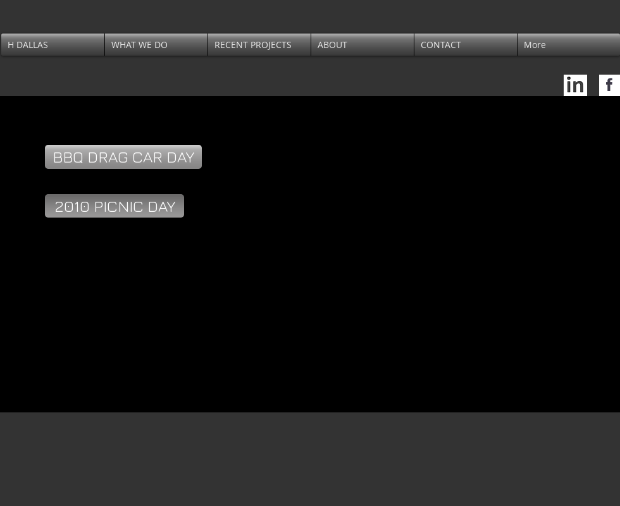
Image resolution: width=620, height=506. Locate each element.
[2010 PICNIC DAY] (114, 206)
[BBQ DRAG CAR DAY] (123, 157)
